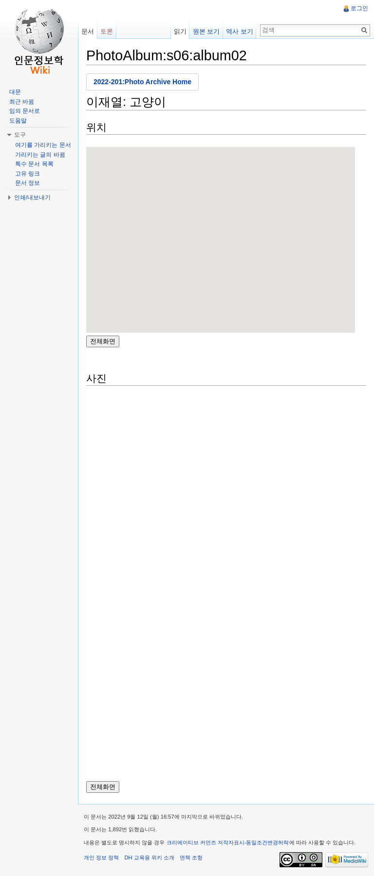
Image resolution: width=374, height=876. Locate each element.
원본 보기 (206, 31)
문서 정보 (27, 182)
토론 (106, 31)
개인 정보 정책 (101, 857)
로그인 (359, 8)
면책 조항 (191, 857)
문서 (87, 31)
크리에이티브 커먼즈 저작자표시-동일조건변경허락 (228, 842)
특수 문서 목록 (34, 164)
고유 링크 (27, 173)
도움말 (18, 120)
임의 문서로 (24, 110)
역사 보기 (239, 31)
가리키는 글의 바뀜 (40, 154)
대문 (15, 92)
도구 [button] (20, 134)
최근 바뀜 (21, 101)
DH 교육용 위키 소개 (149, 857)
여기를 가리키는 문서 (43, 145)
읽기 (180, 31)
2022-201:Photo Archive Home (142, 82)
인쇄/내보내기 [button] (32, 197)
